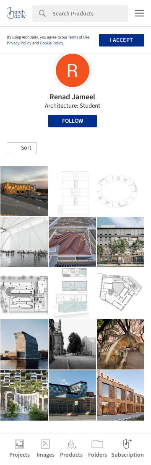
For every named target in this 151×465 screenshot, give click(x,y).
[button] (22, 148)
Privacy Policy (19, 43)
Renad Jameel (72, 97)
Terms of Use (78, 37)
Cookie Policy (51, 43)
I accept (121, 40)
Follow (72, 121)
